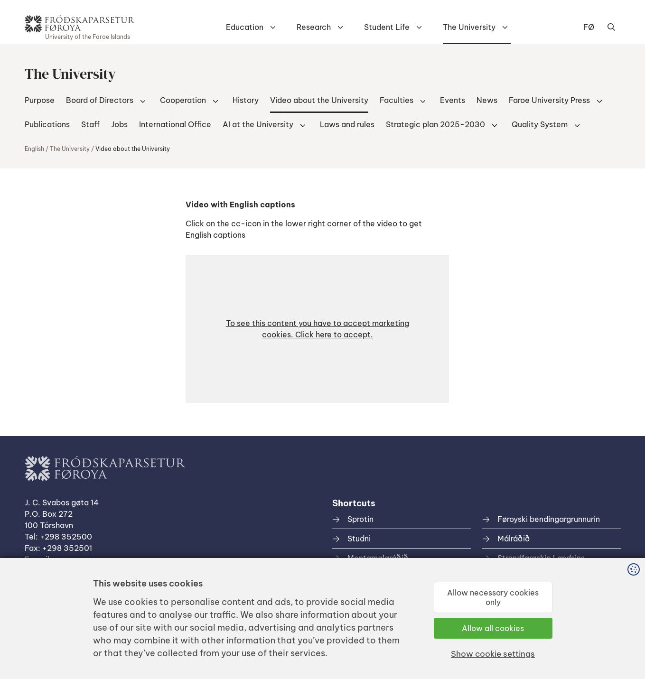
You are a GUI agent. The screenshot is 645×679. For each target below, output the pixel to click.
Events (452, 100)
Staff (90, 124)
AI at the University (258, 124)
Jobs (119, 124)
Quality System (540, 124)
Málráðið (513, 538)
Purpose (40, 100)
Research (314, 27)
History (246, 100)
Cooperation (183, 100)
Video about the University (319, 100)
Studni (359, 538)
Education (244, 27)
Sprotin (360, 519)
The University (469, 27)
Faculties (396, 100)
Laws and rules (347, 124)
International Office (175, 124)
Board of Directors (99, 100)
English (34, 148)
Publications (47, 124)
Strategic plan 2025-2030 (435, 124)
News (487, 100)
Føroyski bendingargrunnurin (548, 519)
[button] (317, 329)
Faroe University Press (549, 100)
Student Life (387, 27)
